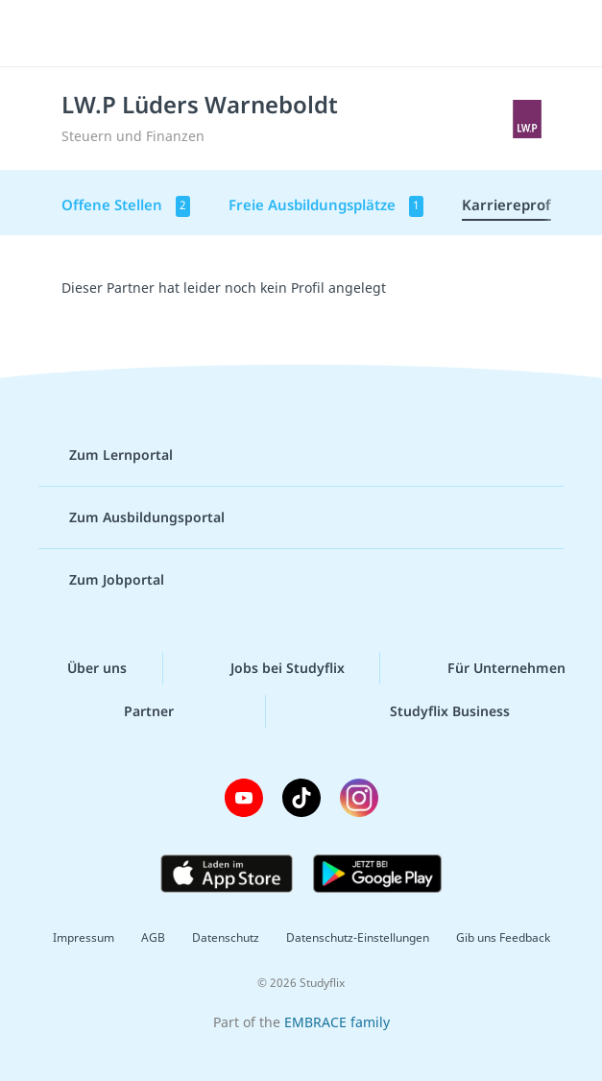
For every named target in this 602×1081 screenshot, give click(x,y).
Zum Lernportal (105, 455)
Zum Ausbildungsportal (131, 517)
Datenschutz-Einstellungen (357, 937)
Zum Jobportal (101, 579)
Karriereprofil (510, 204)
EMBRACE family (337, 1022)
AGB (153, 937)
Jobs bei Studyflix (272, 668)
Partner (133, 711)
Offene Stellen (125, 206)
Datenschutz (225, 937)
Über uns (81, 668)
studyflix (317, 33)
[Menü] (43, 33)
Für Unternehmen (491, 668)
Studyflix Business (434, 711)
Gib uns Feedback (503, 937)
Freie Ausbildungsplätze (326, 206)
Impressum (83, 937)
